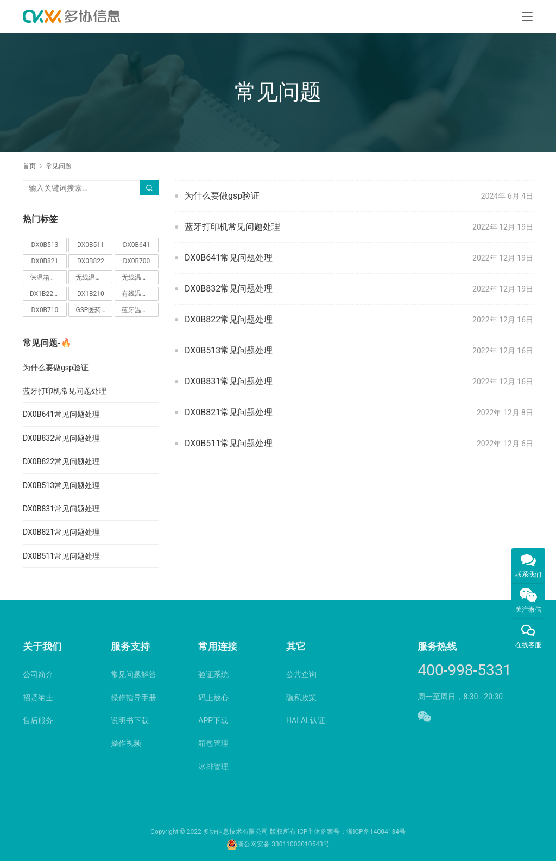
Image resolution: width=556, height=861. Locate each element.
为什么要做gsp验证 (222, 196)
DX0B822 (90, 261)
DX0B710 (45, 310)
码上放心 (213, 697)
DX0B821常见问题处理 (229, 412)
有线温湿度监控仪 (140, 293)
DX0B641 (136, 245)
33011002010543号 (300, 844)
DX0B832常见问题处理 (229, 288)
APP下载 (213, 720)
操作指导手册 (133, 697)
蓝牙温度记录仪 (140, 310)
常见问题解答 (133, 674)
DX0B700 (136, 261)
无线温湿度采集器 (93, 277)
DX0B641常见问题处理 (229, 257)
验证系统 (213, 674)
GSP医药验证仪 (93, 310)
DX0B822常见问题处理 (229, 319)
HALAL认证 (305, 720)
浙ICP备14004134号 (376, 831)
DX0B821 (45, 261)
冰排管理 (213, 766)
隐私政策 (301, 697)
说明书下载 (130, 720)
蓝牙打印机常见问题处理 (232, 226)
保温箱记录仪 (48, 277)
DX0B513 (45, 245)
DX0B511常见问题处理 (229, 443)
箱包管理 (213, 743)
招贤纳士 (38, 697)
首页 (29, 166)
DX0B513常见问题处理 (229, 350)
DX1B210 (90, 293)
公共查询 (301, 674)
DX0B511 (90, 245)
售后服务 (38, 720)
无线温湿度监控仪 (140, 277)
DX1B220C (45, 293)
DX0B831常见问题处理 (229, 381)
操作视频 (126, 743)
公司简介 (38, 674)
